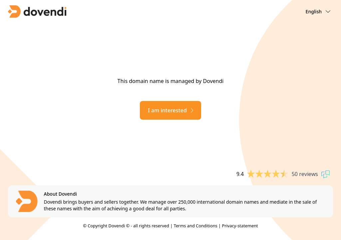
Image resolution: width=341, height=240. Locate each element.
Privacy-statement (240, 226)
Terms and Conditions (195, 226)
